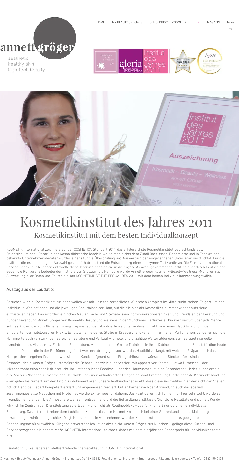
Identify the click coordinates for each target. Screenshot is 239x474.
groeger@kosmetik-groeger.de (169, 459)
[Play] (9, 468)
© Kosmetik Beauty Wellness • (21, 459)
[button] (230, 29)
